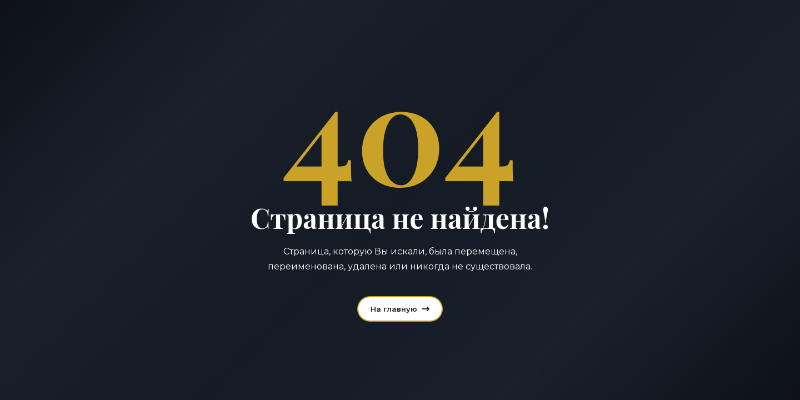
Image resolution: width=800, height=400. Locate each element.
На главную (400, 308)
